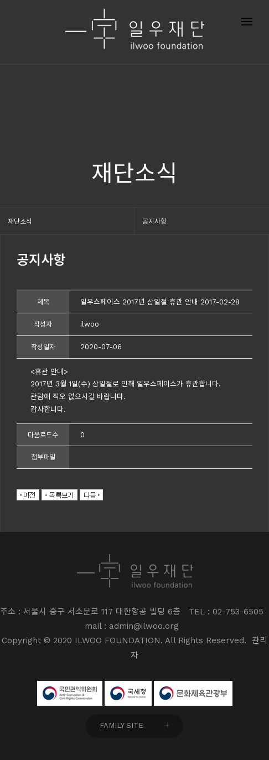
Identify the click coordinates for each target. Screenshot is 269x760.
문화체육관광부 (193, 693)
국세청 (128, 693)
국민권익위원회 (69, 693)
